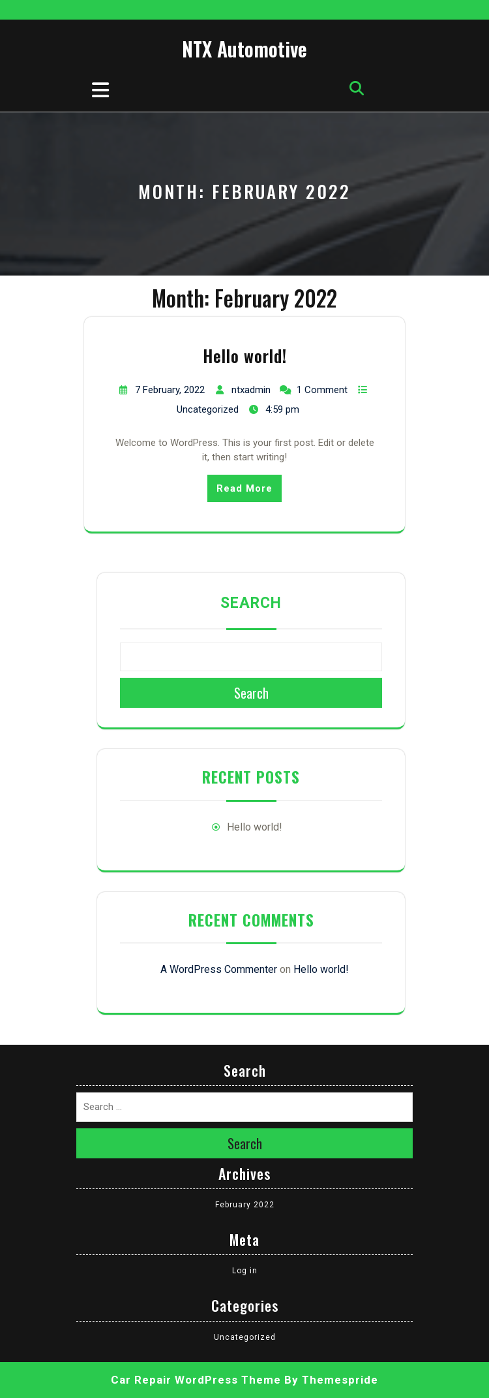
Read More (244, 488)
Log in (245, 1270)
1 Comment (322, 390)
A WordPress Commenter (218, 969)
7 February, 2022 (170, 390)
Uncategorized (208, 409)
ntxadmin (251, 390)
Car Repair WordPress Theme (196, 1379)
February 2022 (244, 1204)
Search (251, 603)
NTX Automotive (244, 48)
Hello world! (245, 355)
